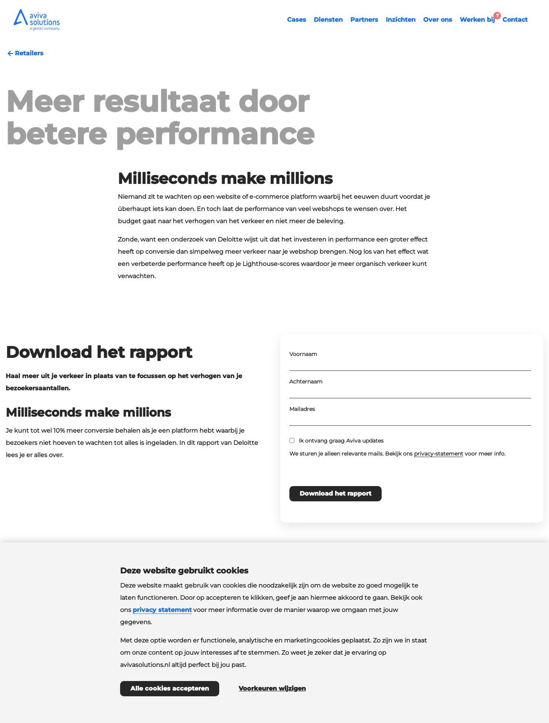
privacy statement (162, 610)
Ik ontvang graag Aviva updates (341, 464)
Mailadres (302, 432)
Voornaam (303, 377)
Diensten (328, 19)
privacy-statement (438, 476)
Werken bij (479, 18)
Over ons (437, 19)
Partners (364, 19)
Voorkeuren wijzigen (272, 688)
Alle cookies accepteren (169, 688)
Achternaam (306, 404)
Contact (515, 19)
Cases (296, 19)
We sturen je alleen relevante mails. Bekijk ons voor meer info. (397, 477)
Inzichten (401, 19)
